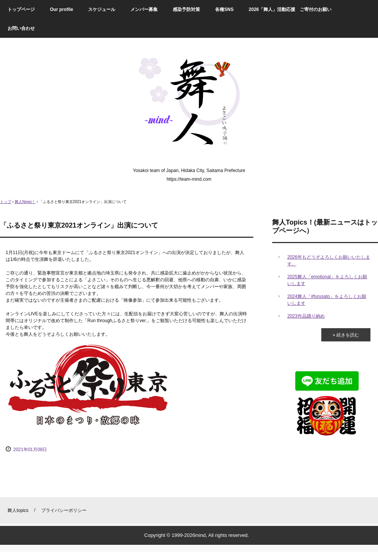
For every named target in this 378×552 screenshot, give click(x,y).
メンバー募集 (144, 9)
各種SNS (224, 9)
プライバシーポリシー (64, 510)
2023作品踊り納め (306, 316)
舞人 (189, 104)
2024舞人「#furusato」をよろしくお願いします (326, 300)
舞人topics (18, 510)
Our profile (61, 9)
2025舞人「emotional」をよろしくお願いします (327, 280)
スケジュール (101, 9)
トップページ (21, 9)
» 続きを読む (346, 335)
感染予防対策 (186, 9)
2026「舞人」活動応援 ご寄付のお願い (290, 9)
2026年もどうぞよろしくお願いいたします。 (328, 260)
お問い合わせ (21, 28)
